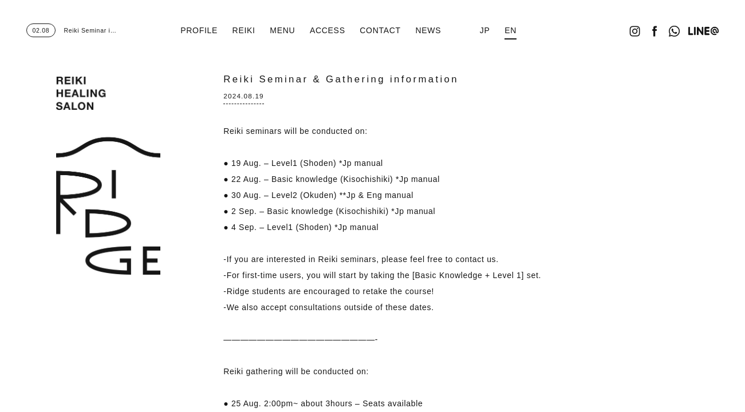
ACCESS (327, 30)
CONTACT (380, 30)
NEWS (428, 30)
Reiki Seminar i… (71, 30)
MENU (282, 30)
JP (485, 30)
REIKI (243, 30)
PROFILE (199, 30)
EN (510, 30)
